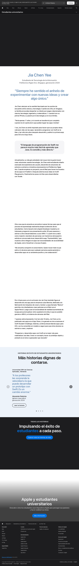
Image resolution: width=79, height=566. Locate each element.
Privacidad (60, 533)
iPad (3, 531)
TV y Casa (4, 540)
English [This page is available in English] (75, 562)
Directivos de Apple (63, 541)
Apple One (23, 537)
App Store (23, 552)
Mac (3, 529)
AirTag (3, 542)
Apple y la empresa (44, 529)
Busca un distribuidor (7, 557)
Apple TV (23, 539)
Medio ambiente (62, 531)
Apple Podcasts (24, 548)
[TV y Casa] (41, 8)
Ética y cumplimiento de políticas (66, 548)
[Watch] (26, 8)
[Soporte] (59, 8)
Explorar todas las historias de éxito (39, 437)
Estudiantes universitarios (12, 12)
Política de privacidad (7, 563)
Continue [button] (70, 3)
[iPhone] (19, 8)
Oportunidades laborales (64, 543)
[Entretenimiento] (50, 8)
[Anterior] (8, 386)
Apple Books (24, 550)
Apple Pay (4, 548)
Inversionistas (61, 546)
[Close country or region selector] (76, 3)
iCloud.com (23, 531)
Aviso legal (16, 563)
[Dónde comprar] (68, 8)
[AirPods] (32, 8)
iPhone (3, 533)
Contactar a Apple (62, 552)
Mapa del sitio (23, 563)
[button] (53, 3)
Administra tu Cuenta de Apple (28, 529)
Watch (3, 535)
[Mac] (7, 8)
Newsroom (60, 539)
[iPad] (13, 8)
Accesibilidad (61, 529)
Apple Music (23, 541)
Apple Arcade (24, 543)
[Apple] (2, 8)
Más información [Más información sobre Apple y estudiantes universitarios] (39, 516)
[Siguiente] (70, 386)
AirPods (4, 538)
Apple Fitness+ (24, 546)
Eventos (60, 550)
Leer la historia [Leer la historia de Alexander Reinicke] (19, 405)
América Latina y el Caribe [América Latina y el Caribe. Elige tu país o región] (66, 562)
